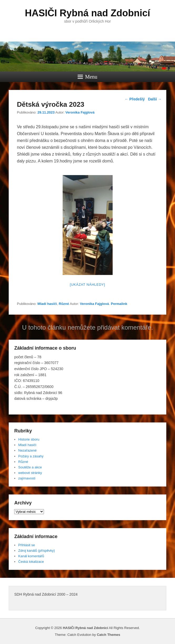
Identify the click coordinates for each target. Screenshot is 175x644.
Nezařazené (27, 450)
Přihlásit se (26, 545)
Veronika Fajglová (80, 112)
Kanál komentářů (31, 556)
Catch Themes (108, 635)
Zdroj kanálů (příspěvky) (36, 551)
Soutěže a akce (30, 467)
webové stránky (30, 473)
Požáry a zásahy (30, 456)
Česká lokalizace (31, 562)
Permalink (119, 304)
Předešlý (135, 99)
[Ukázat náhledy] (87, 285)
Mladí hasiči (47, 304)
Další (154, 99)
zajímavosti (26, 478)
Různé (64, 304)
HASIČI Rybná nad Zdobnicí (87, 13)
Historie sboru (28, 439)
